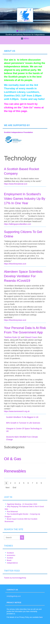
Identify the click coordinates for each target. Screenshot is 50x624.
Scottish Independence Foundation (18, 132)
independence (12, 563)
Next (7, 487)
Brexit (9, 560)
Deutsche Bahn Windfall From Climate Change (22, 438)
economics (11, 555)
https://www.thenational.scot (15, 184)
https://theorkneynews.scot (15, 264)
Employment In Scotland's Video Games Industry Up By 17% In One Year (24, 198)
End (14, 487)
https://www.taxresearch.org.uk (16, 411)
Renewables (15, 471)
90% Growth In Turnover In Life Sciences (23, 423)
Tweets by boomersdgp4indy (15, 578)
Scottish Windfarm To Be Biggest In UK (22, 417)
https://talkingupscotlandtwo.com (17, 224)
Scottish (10, 558)
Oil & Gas (12, 459)
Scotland (10, 553)
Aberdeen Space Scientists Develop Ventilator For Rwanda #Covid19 (23, 276)
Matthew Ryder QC (13, 337)
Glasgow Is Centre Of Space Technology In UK (24, 429)
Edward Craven (31, 337)
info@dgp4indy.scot (14, 596)
